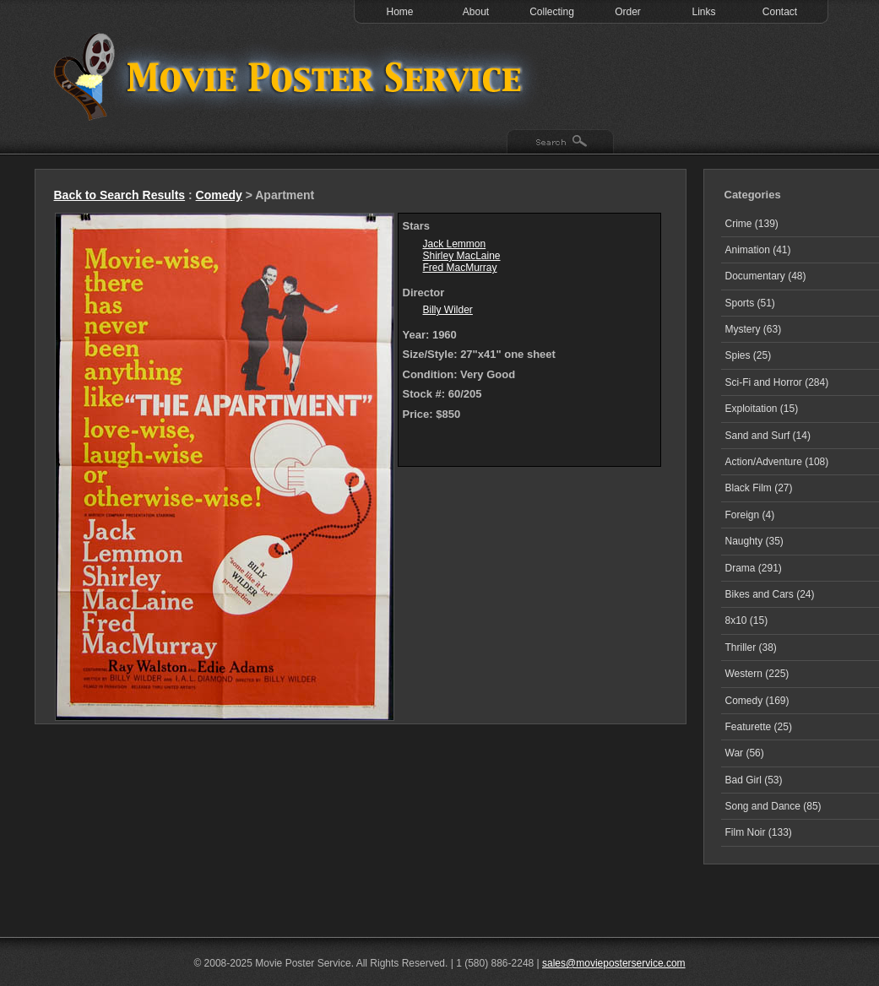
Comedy (219, 195)
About (476, 12)
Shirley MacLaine (462, 256)
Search (560, 142)
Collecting (551, 12)
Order (628, 12)
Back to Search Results (120, 195)
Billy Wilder (448, 310)
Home (399, 12)
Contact (779, 12)
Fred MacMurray (460, 268)
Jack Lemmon (454, 244)
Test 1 (292, 76)
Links (703, 12)
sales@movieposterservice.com (614, 963)
